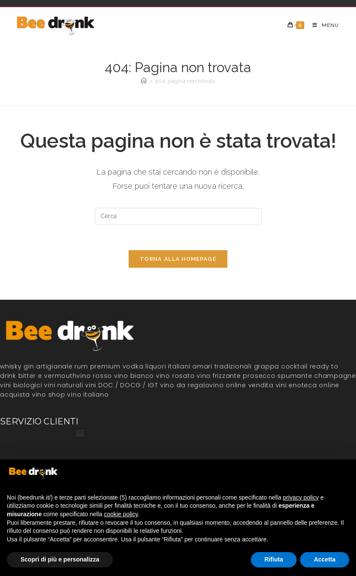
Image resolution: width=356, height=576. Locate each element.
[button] (80, 434)
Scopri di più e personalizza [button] (60, 559)
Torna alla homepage (178, 260)
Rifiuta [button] (274, 559)
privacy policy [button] (301, 497)
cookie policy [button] (121, 514)
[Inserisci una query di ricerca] (178, 216)
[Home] (144, 81)
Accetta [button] (324, 559)
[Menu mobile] (322, 25)
